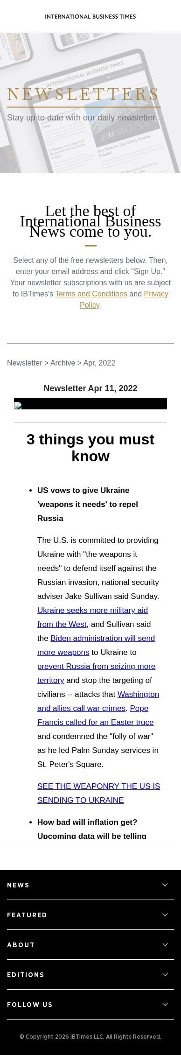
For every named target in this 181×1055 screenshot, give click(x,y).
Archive (62, 363)
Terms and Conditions (91, 294)
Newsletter (24, 363)
